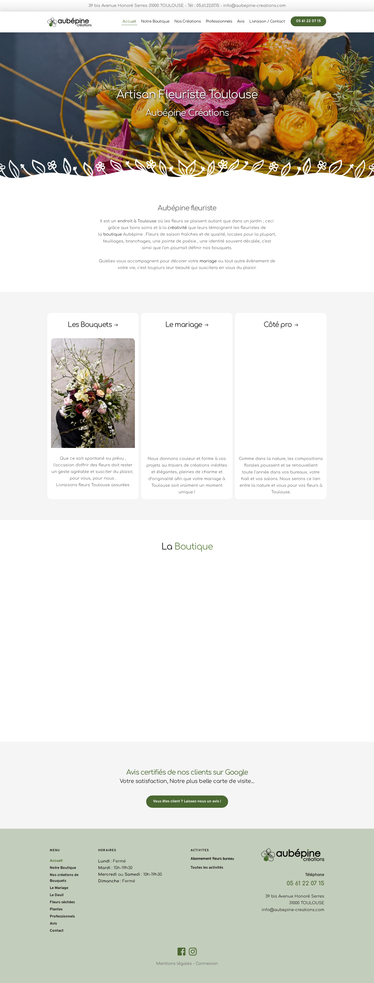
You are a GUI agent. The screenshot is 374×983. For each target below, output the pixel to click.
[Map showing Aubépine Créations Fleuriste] (228, 608)
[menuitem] (129, 22)
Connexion (207, 963)
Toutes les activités (207, 867)
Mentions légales (174, 963)
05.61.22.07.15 (207, 5)
